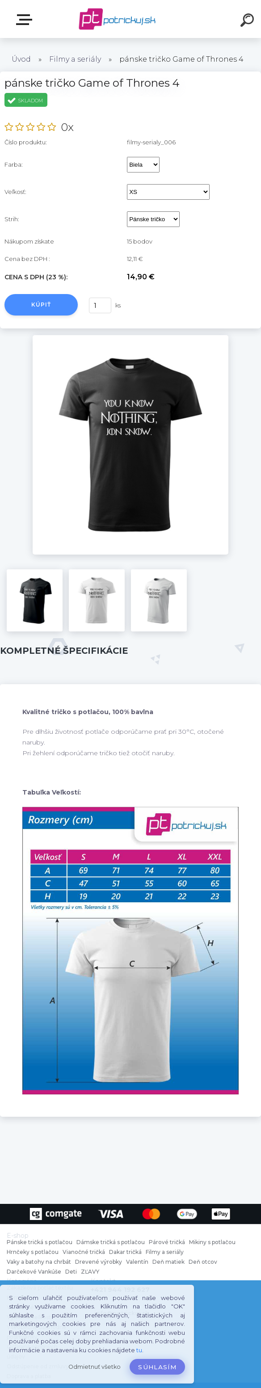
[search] (248, 21)
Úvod (21, 59)
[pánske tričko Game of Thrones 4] (130, 338)
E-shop (26, 19)
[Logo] (117, 19)
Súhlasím (157, 1367)
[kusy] (100, 305)
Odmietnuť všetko (94, 1366)
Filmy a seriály (75, 59)
